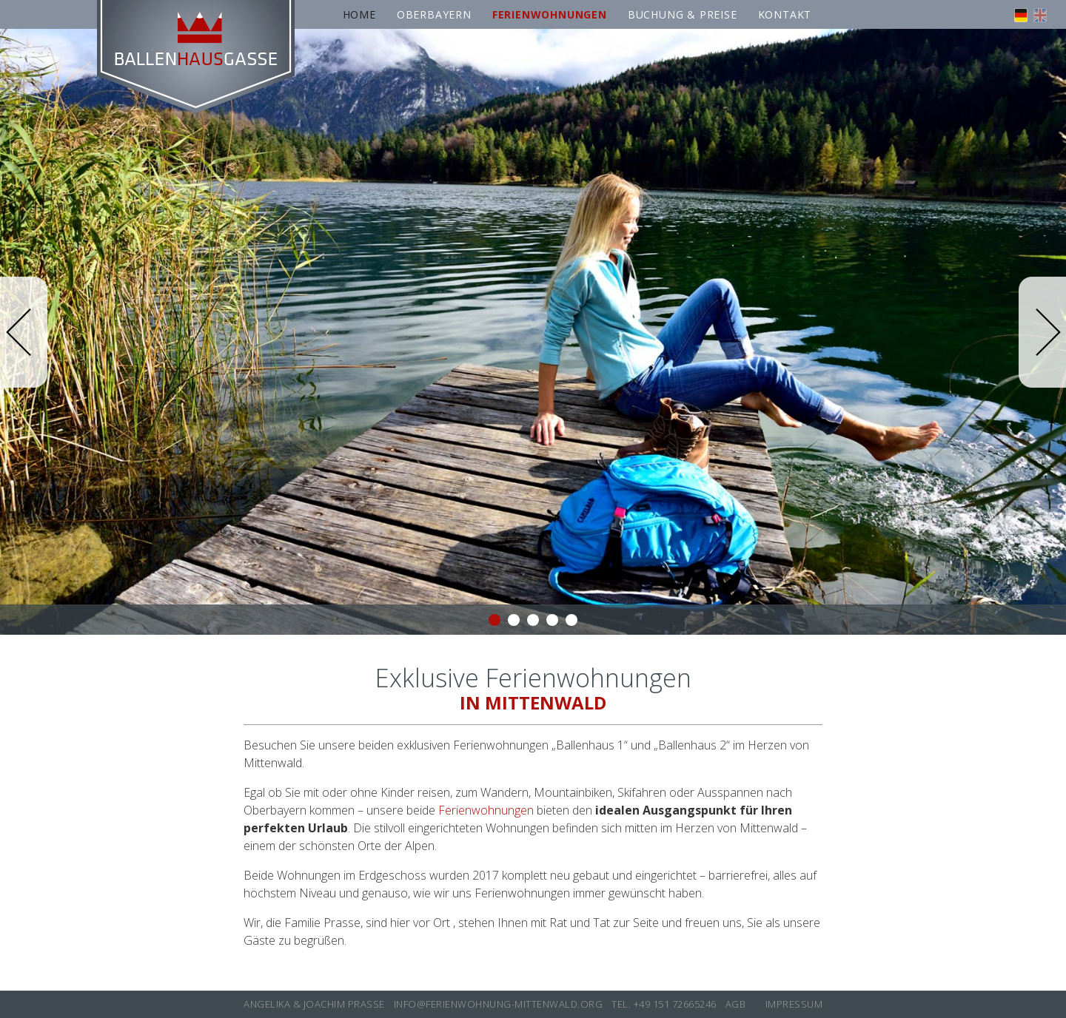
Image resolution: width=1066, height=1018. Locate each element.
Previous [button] (23, 332)
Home (359, 14)
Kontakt (785, 14)
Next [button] (1042, 332)
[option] (533, 332)
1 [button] (494, 620)
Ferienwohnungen (486, 810)
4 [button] (552, 620)
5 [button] (571, 620)
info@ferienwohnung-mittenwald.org (498, 1004)
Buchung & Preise (682, 14)
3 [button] (533, 620)
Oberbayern (434, 14)
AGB (735, 1004)
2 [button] (514, 620)
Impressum (794, 1004)
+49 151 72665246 (675, 1004)
